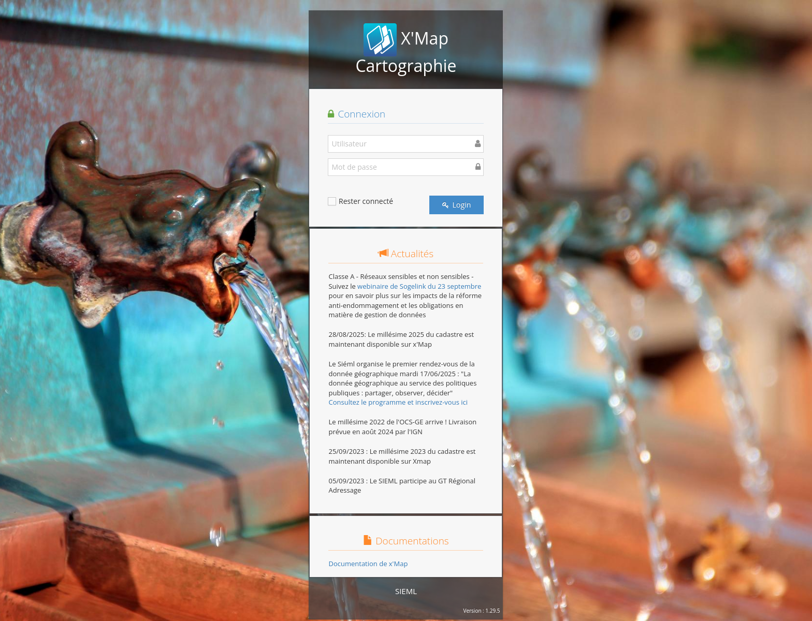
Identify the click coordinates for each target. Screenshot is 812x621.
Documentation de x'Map (368, 563)
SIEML (406, 591)
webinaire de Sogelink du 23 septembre (419, 286)
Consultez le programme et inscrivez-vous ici (398, 402)
